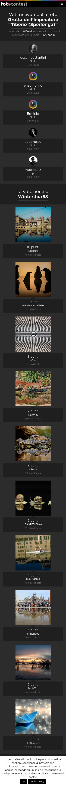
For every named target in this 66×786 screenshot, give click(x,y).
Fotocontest (14, 3)
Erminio (33, 113)
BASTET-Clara (33, 524)
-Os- (33, 360)
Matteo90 (33, 170)
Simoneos (33, 634)
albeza (33, 469)
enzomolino (33, 85)
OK (23, 782)
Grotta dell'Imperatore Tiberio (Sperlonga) (33, 22)
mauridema (33, 579)
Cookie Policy (37, 782)
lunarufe (33, 251)
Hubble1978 (33, 743)
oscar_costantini (33, 57)
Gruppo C (49, 35)
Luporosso (33, 141)
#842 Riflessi (24, 31)
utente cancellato (33, 305)
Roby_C (33, 415)
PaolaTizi (33, 688)
